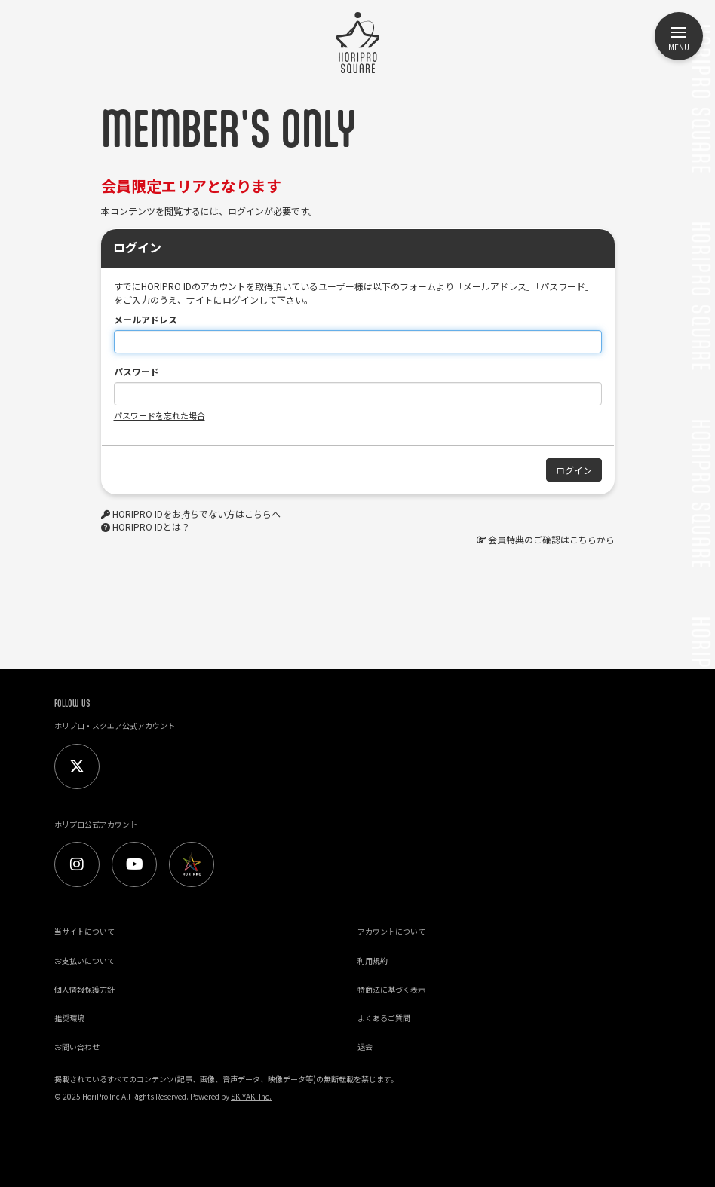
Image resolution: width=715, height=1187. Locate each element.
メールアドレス (145, 319)
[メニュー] (679, 36)
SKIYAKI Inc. (251, 1096)
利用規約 (373, 960)
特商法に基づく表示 (391, 989)
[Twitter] (77, 766)
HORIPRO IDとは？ (151, 526)
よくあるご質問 (384, 1017)
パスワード (136, 371)
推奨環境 (69, 1017)
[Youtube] (134, 864)
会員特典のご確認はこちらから (551, 539)
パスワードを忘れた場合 (159, 415)
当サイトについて (84, 931)
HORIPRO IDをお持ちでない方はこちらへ (196, 513)
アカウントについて (391, 931)
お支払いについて (84, 960)
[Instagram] (77, 864)
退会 (365, 1046)
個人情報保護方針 (84, 989)
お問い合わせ (77, 1046)
